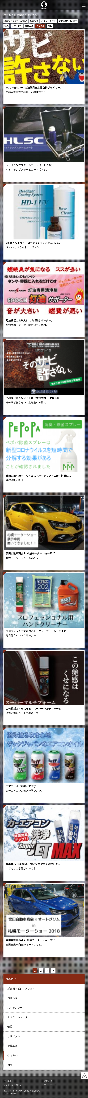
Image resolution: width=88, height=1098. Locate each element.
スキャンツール (48, 21)
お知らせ (34, 21)
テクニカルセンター (68, 21)
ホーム (7, 14)
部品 (6, 26)
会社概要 (7, 1081)
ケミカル (40, 26)
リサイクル (17, 26)
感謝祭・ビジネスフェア (15, 21)
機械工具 (29, 26)
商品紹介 (19, 14)
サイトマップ (50, 1085)
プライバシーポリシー (13, 1085)
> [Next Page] (53, 970)
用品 (50, 26)
